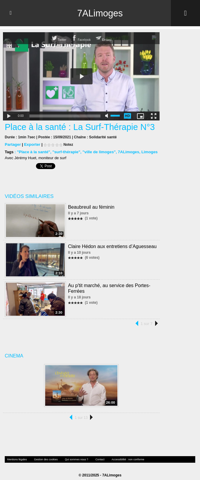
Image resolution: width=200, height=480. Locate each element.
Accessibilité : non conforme (122, 454)
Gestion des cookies (43, 454)
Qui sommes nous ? (73, 454)
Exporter (32, 143)
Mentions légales (16, 454)
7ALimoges (100, 13)
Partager (13, 143)
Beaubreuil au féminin (90, 205)
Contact (95, 454)
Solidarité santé (102, 136)
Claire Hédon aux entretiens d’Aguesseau (111, 243)
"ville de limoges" (97, 150)
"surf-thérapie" (65, 150)
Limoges (146, 150)
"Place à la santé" (33, 150)
